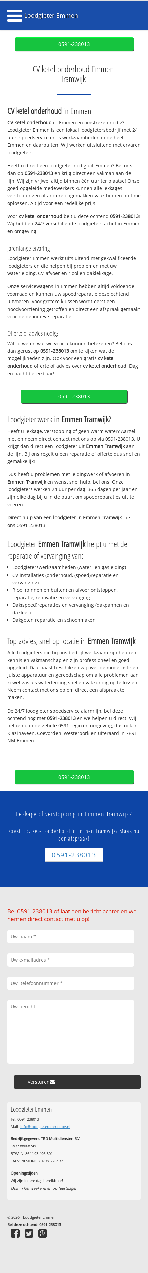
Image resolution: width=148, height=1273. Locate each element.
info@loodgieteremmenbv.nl (45, 1126)
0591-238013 (74, 44)
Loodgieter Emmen (51, 15)
